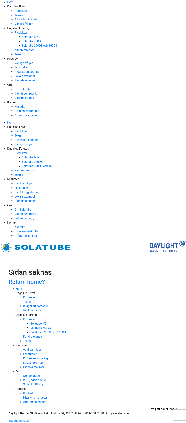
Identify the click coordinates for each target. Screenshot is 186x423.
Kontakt (12, 102)
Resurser (13, 58)
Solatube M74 (31, 37)
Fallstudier (21, 67)
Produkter (21, 11)
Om (9, 85)
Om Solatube (23, 89)
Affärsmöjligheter (26, 115)
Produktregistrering (27, 71)
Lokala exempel (25, 76)
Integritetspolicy (19, 420)
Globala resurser (25, 80)
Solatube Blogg (24, 98)
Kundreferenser (24, 50)
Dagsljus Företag (18, 28)
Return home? (27, 281)
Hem (10, 2)
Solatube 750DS (32, 41)
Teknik (19, 15)
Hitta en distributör (27, 111)
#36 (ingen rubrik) (26, 93)
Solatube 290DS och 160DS (39, 45)
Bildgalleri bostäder (27, 19)
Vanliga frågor (24, 24)
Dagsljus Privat (17, 6)
